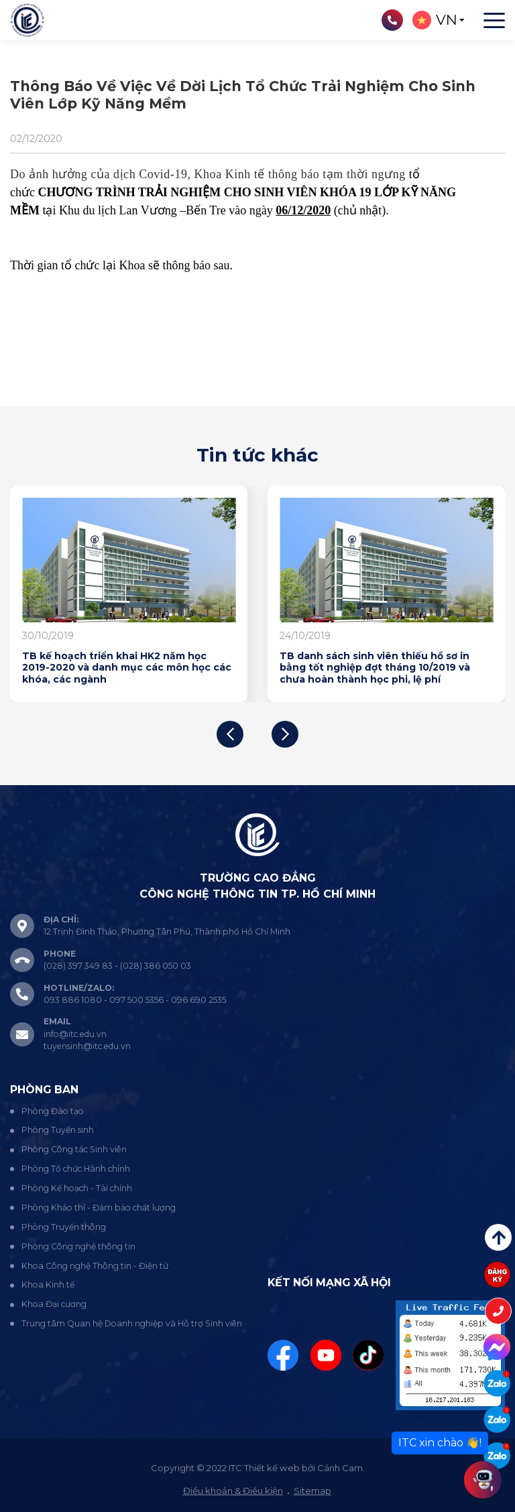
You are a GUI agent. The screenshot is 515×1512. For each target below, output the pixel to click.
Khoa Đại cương (54, 1304)
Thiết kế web (272, 1467)
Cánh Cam (340, 1467)
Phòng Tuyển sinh (57, 1130)
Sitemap (312, 1490)
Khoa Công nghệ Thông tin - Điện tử (94, 1266)
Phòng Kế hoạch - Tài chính (76, 1188)
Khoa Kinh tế (47, 1285)
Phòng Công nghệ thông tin (78, 1246)
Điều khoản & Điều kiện (233, 1490)
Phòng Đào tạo (52, 1111)
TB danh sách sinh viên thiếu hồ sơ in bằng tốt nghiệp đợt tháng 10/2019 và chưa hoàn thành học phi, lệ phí (375, 667)
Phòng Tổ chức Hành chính (75, 1169)
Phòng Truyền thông (63, 1227)
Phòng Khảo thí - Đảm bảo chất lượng (98, 1207)
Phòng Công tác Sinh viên (74, 1149)
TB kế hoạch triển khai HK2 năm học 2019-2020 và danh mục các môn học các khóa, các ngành (126, 667)
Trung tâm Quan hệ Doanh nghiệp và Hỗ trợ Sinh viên (131, 1323)
